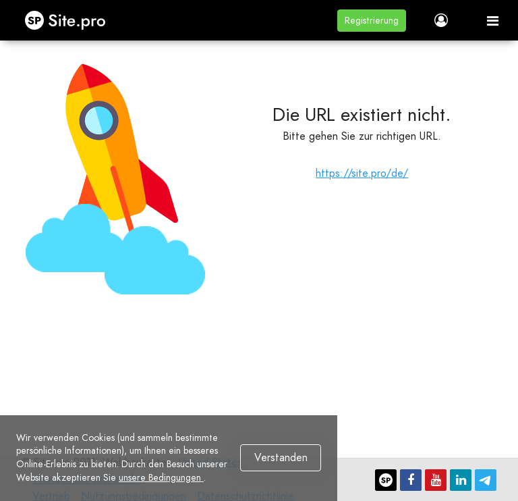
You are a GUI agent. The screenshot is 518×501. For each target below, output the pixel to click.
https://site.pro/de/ (362, 173)
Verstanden (281, 457)
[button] (371, 20)
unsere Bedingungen (161, 477)
